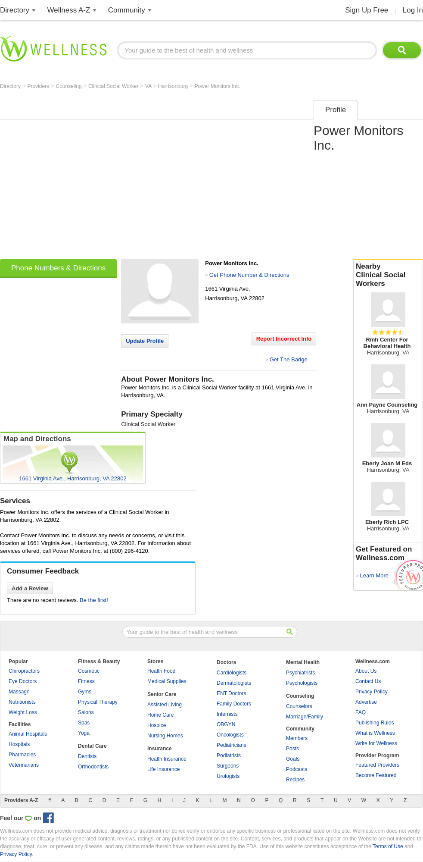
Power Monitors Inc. (217, 86)
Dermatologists (234, 683)
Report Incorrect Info (284, 338)
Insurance (159, 749)
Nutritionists (22, 702)
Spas (84, 723)
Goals (292, 759)
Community (126, 10)
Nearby (388, 275)
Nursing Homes (165, 736)
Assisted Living (164, 705)
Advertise (366, 702)
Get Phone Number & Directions (249, 275)
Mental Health (303, 662)
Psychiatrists (300, 673)
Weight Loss (23, 712)
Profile (335, 110)
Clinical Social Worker (114, 86)
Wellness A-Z (68, 10)
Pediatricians (231, 745)
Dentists (87, 756)
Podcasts (296, 769)
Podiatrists (229, 755)
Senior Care (161, 694)
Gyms (84, 692)
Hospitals (19, 744)
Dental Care (92, 746)
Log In (413, 10)
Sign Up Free (366, 10)
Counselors (299, 706)
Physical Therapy (98, 702)
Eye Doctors (23, 681)
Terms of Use (388, 846)
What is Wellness (375, 733)
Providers (38, 86)
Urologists (228, 776)
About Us (365, 671)
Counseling (69, 86)
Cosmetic (89, 671)
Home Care (160, 715)
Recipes (295, 780)
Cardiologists (231, 673)
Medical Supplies (167, 681)
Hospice (156, 725)
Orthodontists (93, 767)
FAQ (360, 712)
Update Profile (145, 341)
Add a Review (30, 588)
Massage (19, 692)
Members (297, 738)
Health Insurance (167, 759)
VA (149, 86)
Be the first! (94, 600)
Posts (292, 749)
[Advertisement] (81, 176)
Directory (14, 10)
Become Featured (375, 775)
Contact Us (368, 681)
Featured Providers (377, 765)
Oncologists (230, 735)
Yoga (84, 733)
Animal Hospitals (28, 734)
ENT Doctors (231, 693)
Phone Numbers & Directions (58, 268)
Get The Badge (289, 359)
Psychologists (301, 683)
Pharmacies (22, 755)
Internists (227, 714)
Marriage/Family (304, 717)
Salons (86, 712)
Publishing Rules (374, 723)
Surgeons (228, 766)
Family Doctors (234, 704)
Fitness (86, 681)
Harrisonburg (174, 86)
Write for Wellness (376, 743)
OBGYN (226, 724)
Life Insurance (163, 769)
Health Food (161, 671)
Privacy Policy (371, 692)
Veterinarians (24, 765)
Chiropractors (24, 671)
